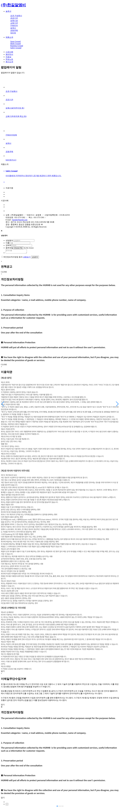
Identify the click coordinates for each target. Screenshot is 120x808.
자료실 (8, 57)
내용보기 (26, 258)
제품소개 (9, 37)
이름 (7, 243)
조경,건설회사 (16, 16)
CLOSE (4, 273)
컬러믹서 (9, 54)
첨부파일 (9, 248)
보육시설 (14, 21)
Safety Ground (15, 48)
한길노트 (9, 59)
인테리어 (14, 26)
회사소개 (9, 62)
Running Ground (16, 46)
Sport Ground (15, 41)
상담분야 (9, 240)
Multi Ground (15, 44)
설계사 (13, 28)
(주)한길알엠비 (13, 5)
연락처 (8, 245)
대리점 (13, 33)
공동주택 (14, 30)
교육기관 (14, 23)
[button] (117, 404)
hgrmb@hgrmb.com (19, 220)
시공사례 (9, 52)
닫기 (3, 672)
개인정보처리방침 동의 (12, 258)
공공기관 (14, 18)
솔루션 (8, 11)
